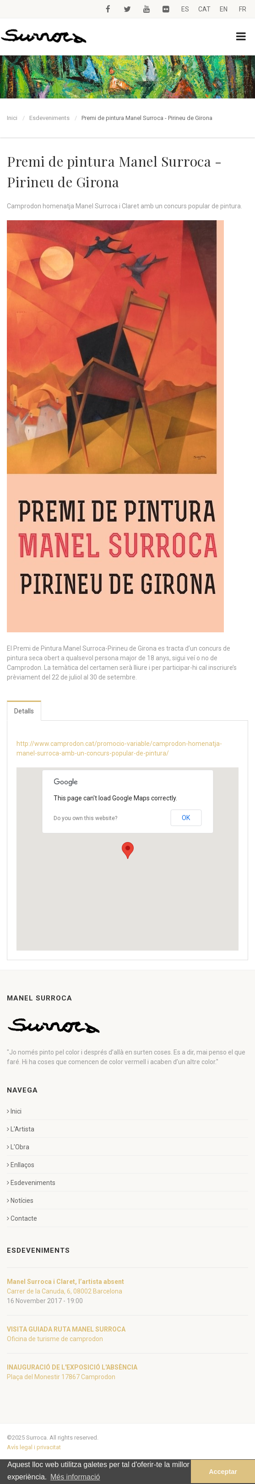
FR (242, 9)
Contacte (22, 1218)
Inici (12, 117)
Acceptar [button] (223, 1471)
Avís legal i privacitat (34, 1447)
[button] (128, 850)
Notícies (20, 1200)
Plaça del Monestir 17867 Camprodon (61, 1377)
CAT (204, 9)
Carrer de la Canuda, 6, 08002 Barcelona (64, 1291)
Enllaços (20, 1165)
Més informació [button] (75, 1477)
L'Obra (18, 1147)
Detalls (24, 711)
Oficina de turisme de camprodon (55, 1339)
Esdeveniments (49, 117)
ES (185, 9)
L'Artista (20, 1129)
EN (224, 9)
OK (186, 817)
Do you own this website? (85, 818)
